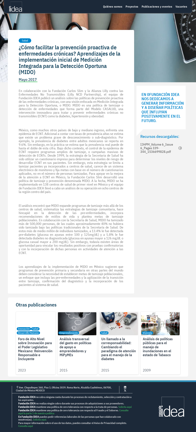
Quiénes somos (112, 6)
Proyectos (132, 6)
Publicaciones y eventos (157, 6)
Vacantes (181, 6)
